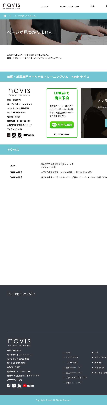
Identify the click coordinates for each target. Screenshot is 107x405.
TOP (68, 352)
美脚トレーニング (74, 367)
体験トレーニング (74, 382)
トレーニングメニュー (69, 6)
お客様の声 (99, 367)
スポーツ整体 (72, 362)
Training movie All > (21, 293)
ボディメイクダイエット (76, 377)
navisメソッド (72, 357)
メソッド (45, 6)
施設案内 (98, 362)
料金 (92, 6)
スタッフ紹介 (100, 357)
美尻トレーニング (74, 372)
